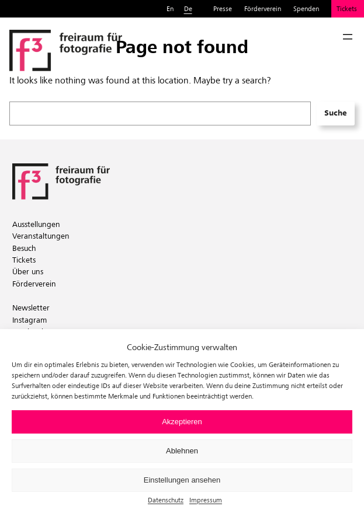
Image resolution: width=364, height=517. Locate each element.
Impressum (205, 499)
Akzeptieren (182, 421)
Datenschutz (165, 499)
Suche (335, 113)
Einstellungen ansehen (182, 480)
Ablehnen (182, 450)
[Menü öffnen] (348, 37)
